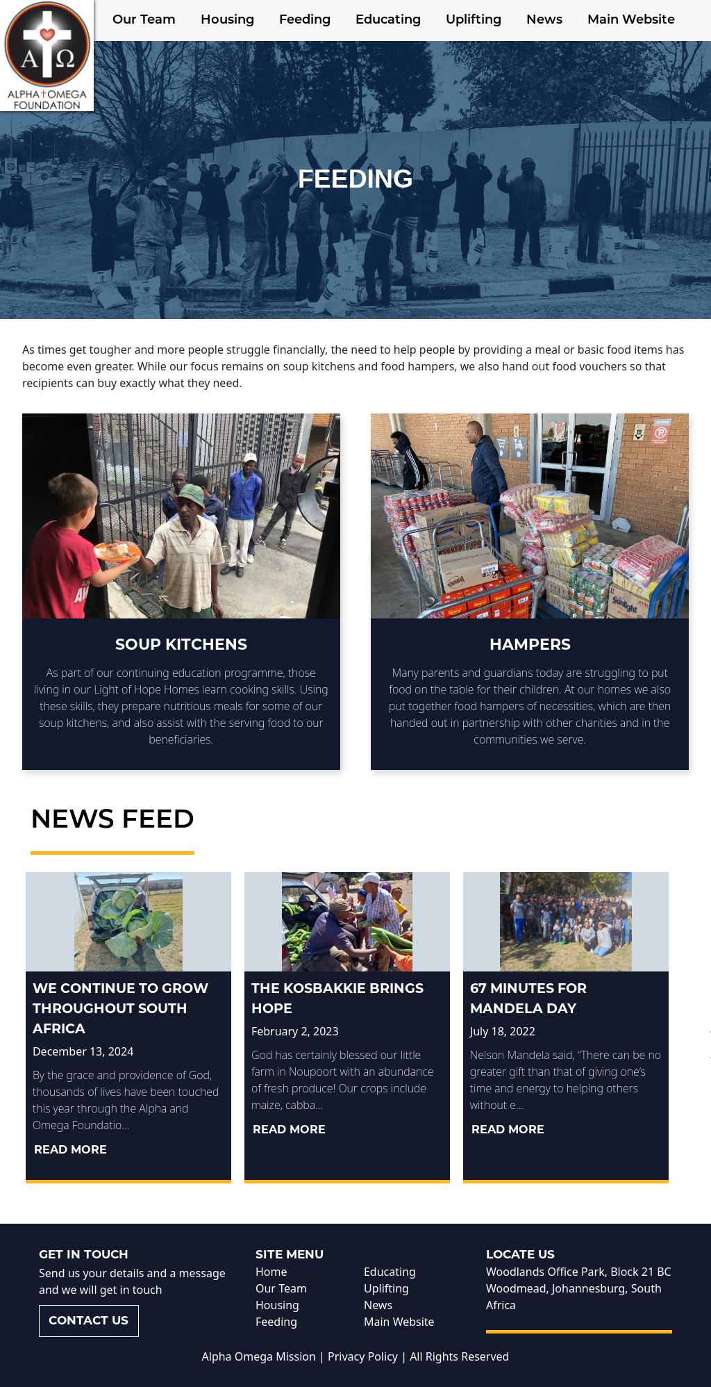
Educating (388, 20)
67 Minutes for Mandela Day (528, 998)
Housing (227, 20)
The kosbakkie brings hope (337, 998)
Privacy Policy (363, 1356)
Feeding (305, 20)
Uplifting (473, 20)
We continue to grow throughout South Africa (120, 1008)
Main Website (631, 20)
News (544, 20)
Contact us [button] (88, 1320)
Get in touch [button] (83, 1254)
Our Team (144, 20)
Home (271, 1271)
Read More (70, 1149)
